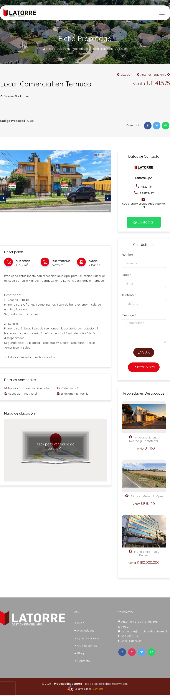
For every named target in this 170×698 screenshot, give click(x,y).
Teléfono (128, 295)
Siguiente (161, 74)
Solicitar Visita (143, 367)
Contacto (82, 661)
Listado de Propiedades (72, 48)
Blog (79, 653)
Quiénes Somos (86, 638)
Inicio (47, 48)
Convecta (98, 689)
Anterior (144, 74)
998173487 (146, 193)
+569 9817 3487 (131, 641)
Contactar (144, 222)
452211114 (146, 186)
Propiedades (84, 630)
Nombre (128, 254)
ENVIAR (144, 352)
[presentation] (3, 198)
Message (129, 315)
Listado (123, 74)
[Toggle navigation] (162, 13)
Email (126, 274)
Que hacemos (85, 645)
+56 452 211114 (130, 636)
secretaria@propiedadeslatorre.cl (143, 205)
